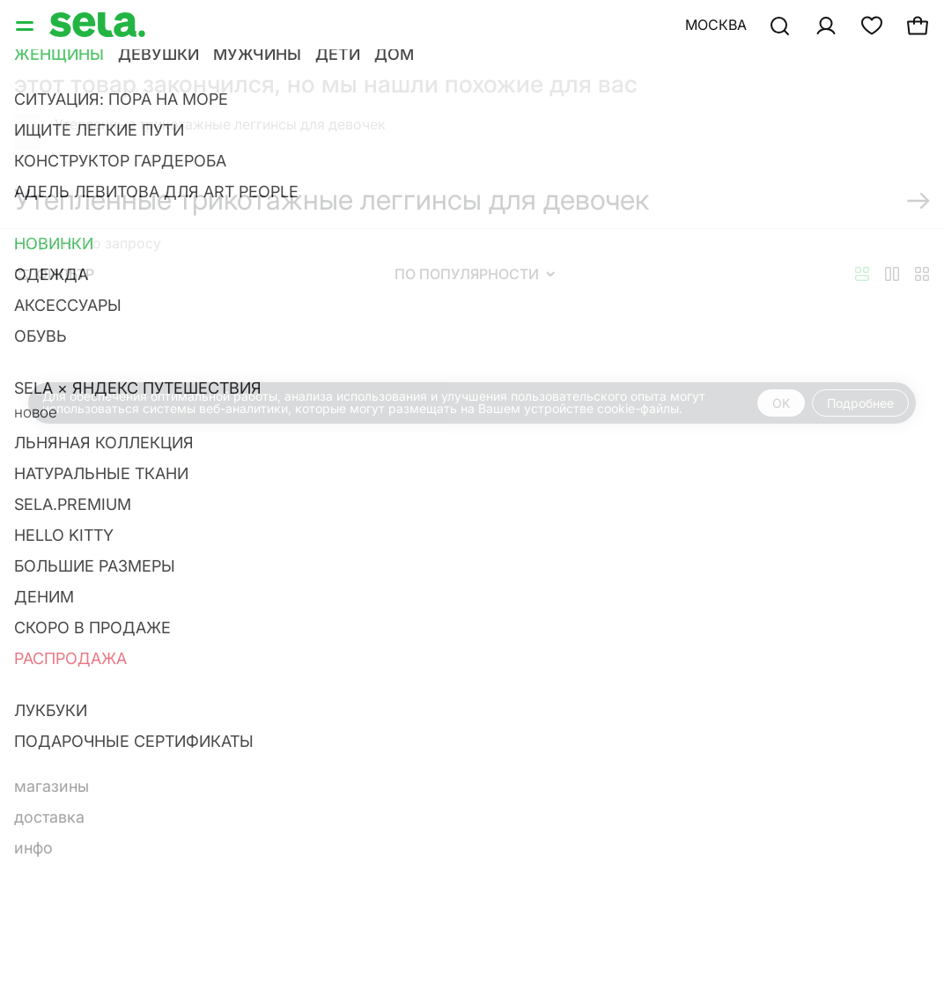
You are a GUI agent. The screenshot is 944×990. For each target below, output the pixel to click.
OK (781, 402)
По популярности (475, 274)
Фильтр (54, 274)
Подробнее (860, 402)
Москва (716, 24)
